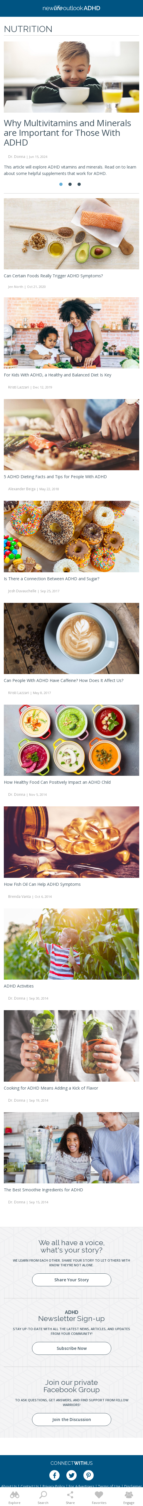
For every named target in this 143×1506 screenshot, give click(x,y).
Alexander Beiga (22, 488)
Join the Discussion (71, 1419)
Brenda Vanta (19, 896)
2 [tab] (70, 184)
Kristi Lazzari (18, 387)
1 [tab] (61, 184)
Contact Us (30, 1486)
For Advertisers (81, 1486)
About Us (9, 1486)
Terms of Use (109, 1486)
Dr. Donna (16, 156)
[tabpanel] (71, 111)
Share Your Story (71, 1279)
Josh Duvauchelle (22, 590)
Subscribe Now (72, 1348)
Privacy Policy (54, 1486)
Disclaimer (133, 1486)
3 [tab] (79, 184)
